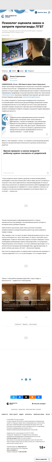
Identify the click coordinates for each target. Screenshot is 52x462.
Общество (25, 324)
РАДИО (21, 415)
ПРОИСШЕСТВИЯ (31, 410)
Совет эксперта (33, 324)
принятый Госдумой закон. (31, 97)
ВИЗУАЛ (38, 410)
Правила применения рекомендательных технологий (22, 430)
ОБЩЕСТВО (21, 410)
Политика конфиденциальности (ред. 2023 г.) (19, 428)
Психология (18, 324)
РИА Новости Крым (8, 95)
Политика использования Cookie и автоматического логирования (25, 426)
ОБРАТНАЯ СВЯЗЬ (38, 415)
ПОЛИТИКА (14, 410)
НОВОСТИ (5, 415)
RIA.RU (48, 415)
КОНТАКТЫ (28, 415)
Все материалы (13, 80)
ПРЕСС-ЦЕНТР (13, 415)
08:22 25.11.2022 (5, 35)
